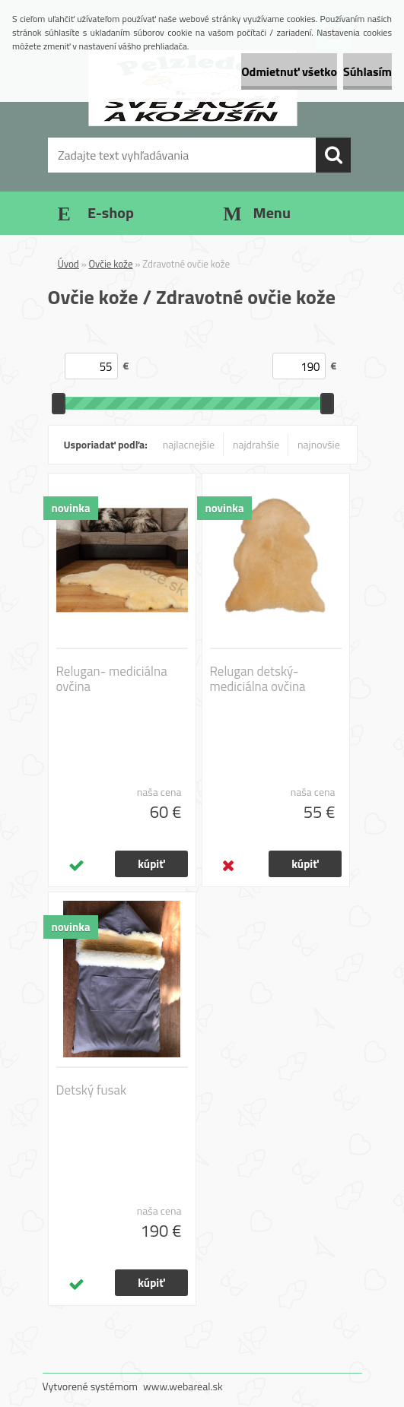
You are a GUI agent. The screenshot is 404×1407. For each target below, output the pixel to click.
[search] (333, 155)
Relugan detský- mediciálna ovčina (258, 679)
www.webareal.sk (183, 1386)
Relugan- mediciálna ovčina (111, 679)
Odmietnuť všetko (289, 71)
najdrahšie (256, 444)
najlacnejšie (189, 444)
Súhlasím (367, 71)
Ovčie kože (111, 263)
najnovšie (318, 444)
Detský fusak (91, 1090)
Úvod (68, 263)
